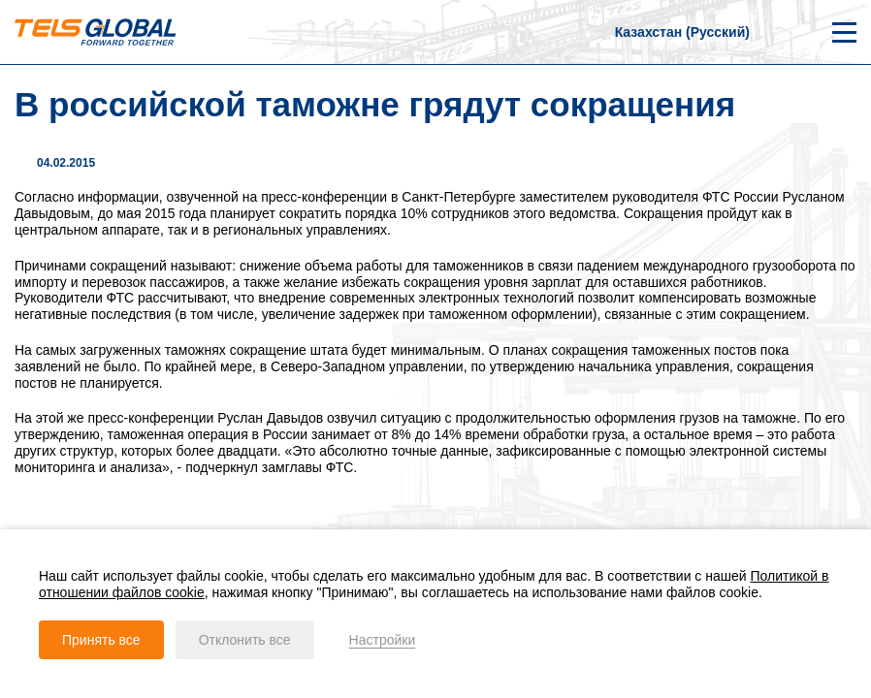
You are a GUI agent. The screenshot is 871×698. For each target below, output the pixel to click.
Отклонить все (245, 640)
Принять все (101, 640)
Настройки (382, 640)
